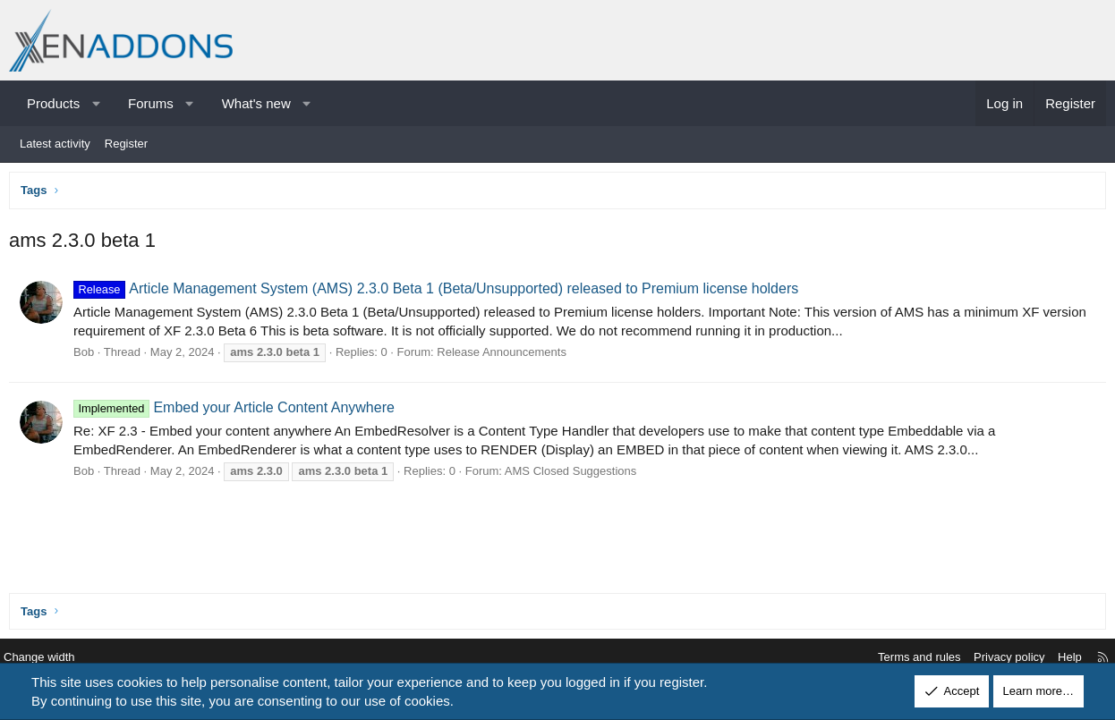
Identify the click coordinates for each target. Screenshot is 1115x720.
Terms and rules (905, 658)
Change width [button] (53, 658)
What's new (256, 103)
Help (1056, 658)
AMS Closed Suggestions (575, 475)
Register (126, 143)
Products (53, 103)
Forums (151, 103)
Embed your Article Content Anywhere (238, 411)
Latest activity (55, 143)
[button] (96, 103)
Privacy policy (995, 658)
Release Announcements (506, 356)
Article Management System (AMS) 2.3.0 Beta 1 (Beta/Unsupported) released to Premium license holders (440, 293)
